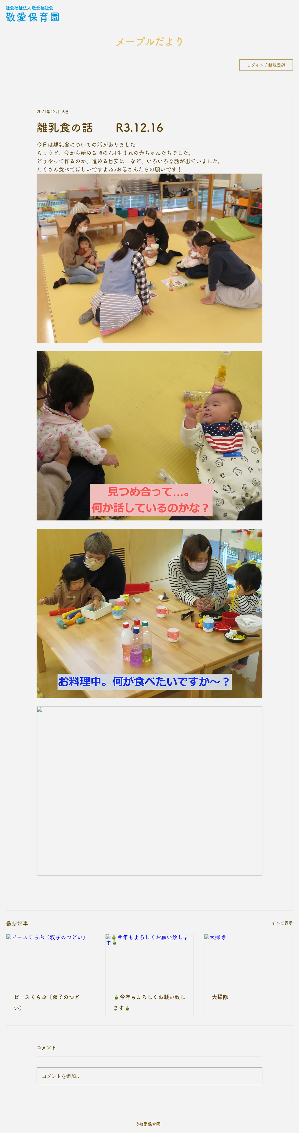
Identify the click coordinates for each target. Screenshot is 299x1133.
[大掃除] (248, 959)
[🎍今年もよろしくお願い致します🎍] (150, 959)
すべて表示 (282, 923)
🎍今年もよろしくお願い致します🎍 (149, 1002)
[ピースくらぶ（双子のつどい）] (50, 959)
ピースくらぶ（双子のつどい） (47, 1002)
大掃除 (220, 997)
